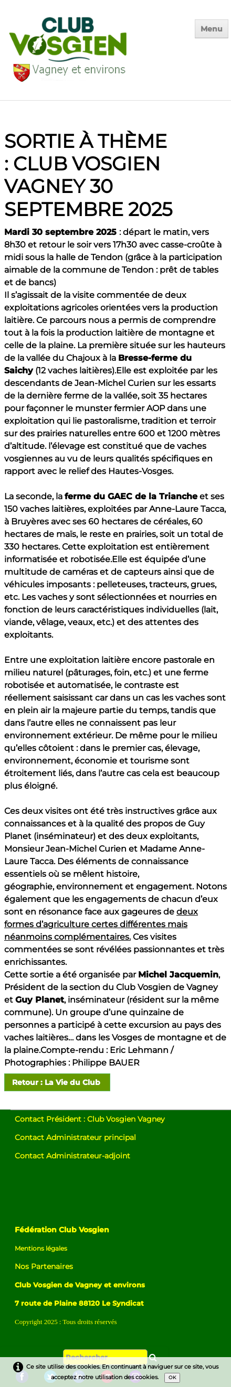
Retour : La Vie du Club (57, 1082)
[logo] (91, 53)
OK (172, 1377)
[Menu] (211, 28)
